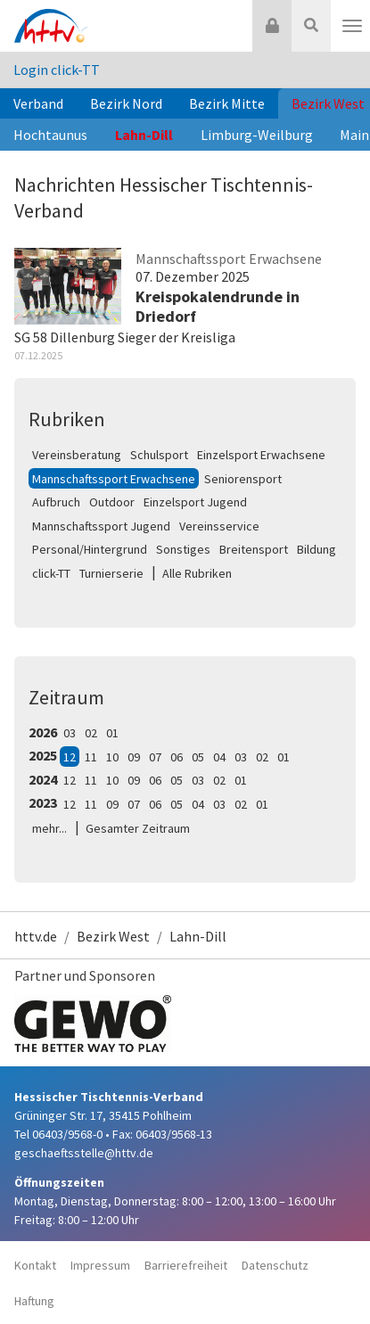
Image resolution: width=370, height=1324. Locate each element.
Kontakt (35, 1265)
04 (219, 757)
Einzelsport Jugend (195, 502)
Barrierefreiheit (185, 1265)
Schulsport (159, 455)
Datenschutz (275, 1265)
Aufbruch (56, 502)
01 (112, 733)
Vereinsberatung (76, 455)
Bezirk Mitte (227, 103)
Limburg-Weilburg (257, 135)
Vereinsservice (219, 526)
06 (176, 757)
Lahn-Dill (144, 135)
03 (69, 733)
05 (198, 757)
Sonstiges (183, 549)
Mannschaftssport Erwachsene (113, 479)
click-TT (51, 573)
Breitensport (253, 549)
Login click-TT (56, 69)
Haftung (34, 1301)
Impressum (100, 1265)
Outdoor (112, 502)
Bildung (316, 549)
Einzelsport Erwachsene (261, 455)
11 (91, 757)
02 (91, 733)
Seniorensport (243, 479)
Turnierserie (111, 573)
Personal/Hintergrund (89, 549)
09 (133, 757)
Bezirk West (113, 936)
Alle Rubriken (197, 573)
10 (112, 757)
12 (69, 757)
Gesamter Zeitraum (138, 828)
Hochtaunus (50, 135)
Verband (38, 103)
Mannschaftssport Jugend (101, 526)
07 (155, 757)
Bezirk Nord (126, 103)
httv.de (35, 936)
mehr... (49, 828)
